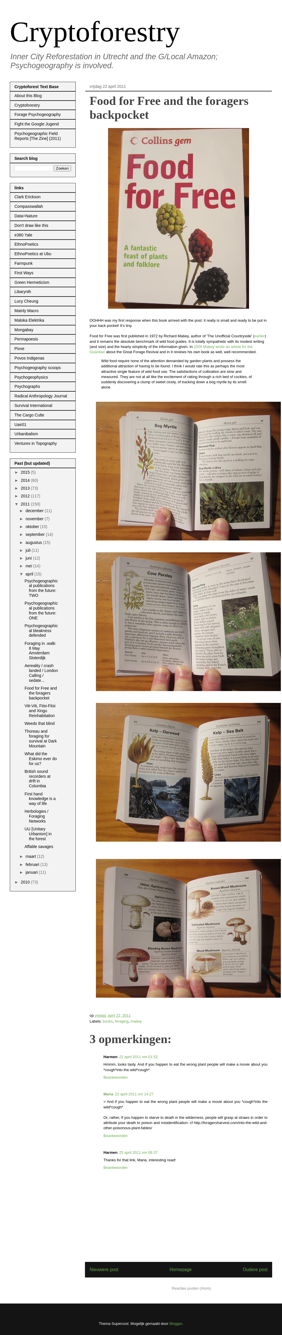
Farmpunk (23, 263)
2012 (26, 496)
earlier (259, 336)
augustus (34, 542)
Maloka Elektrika (29, 320)
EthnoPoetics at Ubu (32, 253)
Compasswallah (28, 206)
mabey (136, 1021)
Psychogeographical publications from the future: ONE (41, 610)
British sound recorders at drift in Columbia (38, 778)
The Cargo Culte (29, 415)
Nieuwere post (104, 1269)
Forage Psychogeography (37, 114)
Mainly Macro (26, 310)
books (108, 1021)
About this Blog (28, 95)
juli (28, 550)
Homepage (181, 1269)
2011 (26, 504)
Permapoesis (26, 339)
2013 (26, 488)
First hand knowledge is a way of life (40, 799)
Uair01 (20, 424)
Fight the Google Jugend (36, 124)
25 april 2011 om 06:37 (138, 1152)
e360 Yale (23, 235)
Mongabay (23, 329)
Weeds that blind (40, 723)
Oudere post (255, 1269)
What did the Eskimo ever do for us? (41, 758)
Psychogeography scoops (37, 367)
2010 (26, 882)
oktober (32, 526)
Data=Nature (26, 216)
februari (32, 864)
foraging (121, 1021)
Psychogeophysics (31, 377)
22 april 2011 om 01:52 (138, 1057)
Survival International (33, 405)
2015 (26, 472)
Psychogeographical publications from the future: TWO (41, 588)
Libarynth (22, 291)
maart (31, 856)
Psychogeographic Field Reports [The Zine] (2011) (37, 136)
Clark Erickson (27, 197)
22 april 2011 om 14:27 (134, 1094)
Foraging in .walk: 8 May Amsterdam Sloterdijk (40, 650)
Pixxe (19, 348)
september (35, 534)
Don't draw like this (31, 225)
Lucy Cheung (26, 301)
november (34, 518)
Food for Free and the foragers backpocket (41, 693)
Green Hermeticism (31, 282)
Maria (108, 1094)
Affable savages (39, 846)
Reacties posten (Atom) (191, 1288)
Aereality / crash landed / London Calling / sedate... (41, 672)
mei (29, 566)
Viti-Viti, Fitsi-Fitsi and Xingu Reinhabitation (40, 710)
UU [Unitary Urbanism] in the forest (38, 834)
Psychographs (27, 386)
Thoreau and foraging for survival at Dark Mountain (41, 738)
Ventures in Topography (35, 443)
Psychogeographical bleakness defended (41, 630)
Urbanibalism (26, 434)
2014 (26, 480)
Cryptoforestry (95, 32)
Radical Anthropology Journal (40, 396)
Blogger (175, 1323)
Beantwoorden (115, 1077)
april (29, 574)
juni (29, 558)
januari (32, 872)
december (34, 510)
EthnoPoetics (26, 244)
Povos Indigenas (29, 358)
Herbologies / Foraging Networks (37, 816)
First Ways (24, 273)
